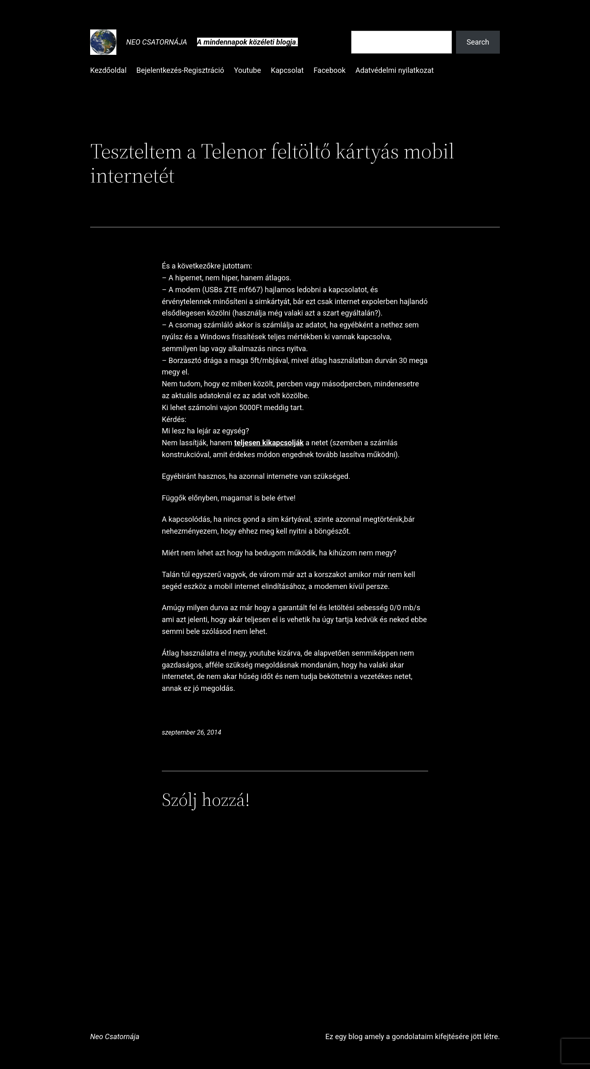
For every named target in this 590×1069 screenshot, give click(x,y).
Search (478, 42)
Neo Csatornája (156, 42)
